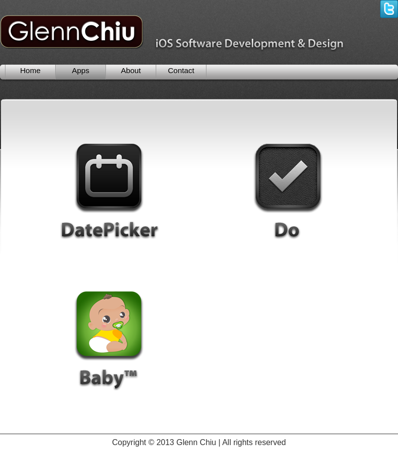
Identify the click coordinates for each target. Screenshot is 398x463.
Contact (181, 70)
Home (30, 70)
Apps (80, 70)
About (131, 70)
